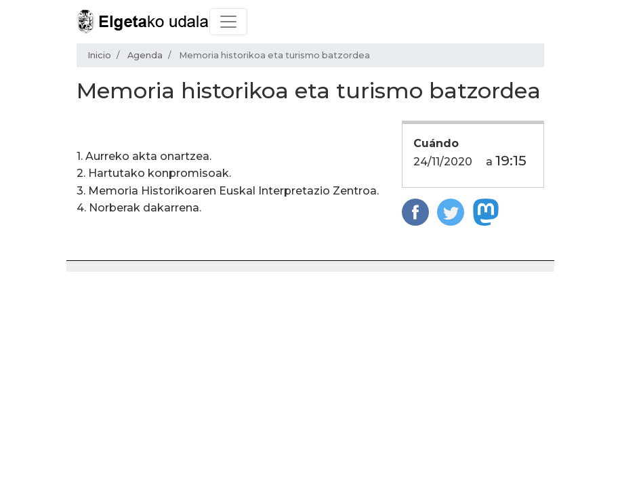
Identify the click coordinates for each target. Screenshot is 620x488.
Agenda (145, 55)
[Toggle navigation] (228, 21)
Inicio (99, 55)
